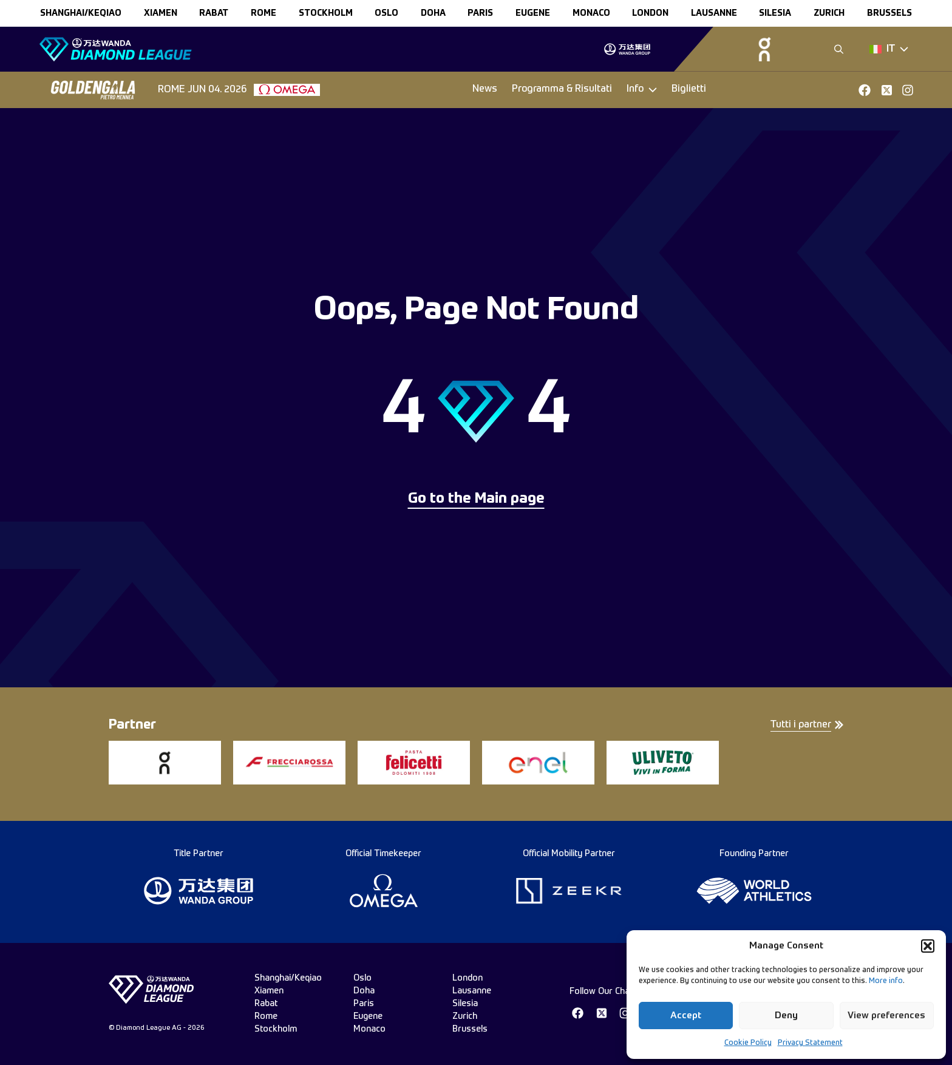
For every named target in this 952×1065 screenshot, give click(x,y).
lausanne (714, 13)
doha (433, 13)
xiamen (160, 13)
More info (886, 981)
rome (263, 13)
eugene (532, 13)
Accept (685, 1015)
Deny (786, 1015)
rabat (213, 13)
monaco (591, 13)
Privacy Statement (810, 1043)
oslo (386, 13)
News (484, 89)
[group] (627, 49)
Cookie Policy (748, 1043)
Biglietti (689, 89)
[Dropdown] (889, 49)
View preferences (886, 1015)
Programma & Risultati (562, 89)
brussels (889, 13)
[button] (928, 946)
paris (480, 13)
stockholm (326, 13)
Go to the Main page (476, 499)
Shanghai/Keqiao (80, 13)
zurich (829, 13)
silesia (775, 13)
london (650, 13)
